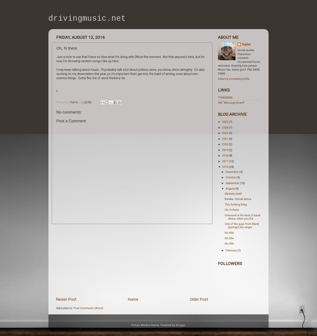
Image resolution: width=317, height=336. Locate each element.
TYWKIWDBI (225, 97)
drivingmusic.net (87, 19)
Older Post (199, 299)
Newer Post (66, 299)
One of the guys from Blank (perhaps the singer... (242, 225)
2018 (225, 155)
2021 (225, 138)
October (231, 177)
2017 (225, 161)
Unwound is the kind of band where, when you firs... (242, 217)
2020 (225, 144)
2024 (225, 127)
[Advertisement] (132, 260)
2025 (225, 121)
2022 (225, 133)
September (233, 183)
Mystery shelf (233, 193)
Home (133, 299)
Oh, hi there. (232, 209)
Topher (246, 44)
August (230, 188)
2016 (225, 166)
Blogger (180, 325)
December (232, 172)
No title (229, 232)
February (231, 250)
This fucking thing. (236, 204)
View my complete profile (233, 78)
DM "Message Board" (231, 102)
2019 (225, 150)
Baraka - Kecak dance (238, 199)
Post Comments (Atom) (88, 308)
